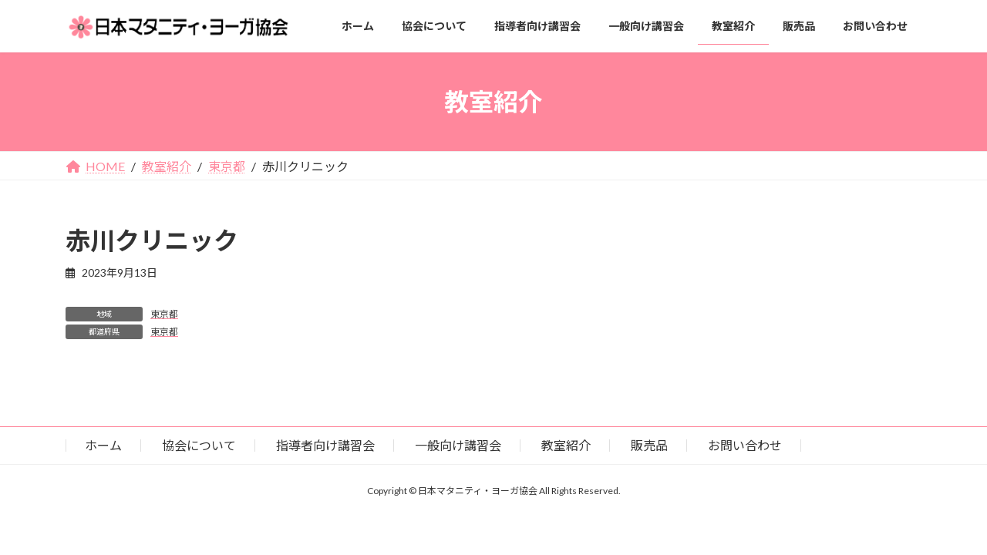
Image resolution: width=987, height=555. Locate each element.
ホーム (103, 445)
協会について (199, 445)
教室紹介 (566, 445)
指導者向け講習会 (325, 445)
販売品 (649, 445)
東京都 (164, 314)
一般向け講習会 (458, 445)
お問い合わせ (745, 445)
